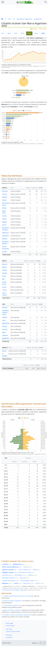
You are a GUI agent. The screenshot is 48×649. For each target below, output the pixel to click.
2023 (29, 33)
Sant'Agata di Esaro (10, 578)
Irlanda (4, 219)
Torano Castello (24, 570)
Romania (5, 191)
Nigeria (4, 267)
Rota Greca (7, 575)
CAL (9, 19)
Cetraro (39, 583)
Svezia (4, 225)
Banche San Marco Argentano (12, 601)
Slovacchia (5, 236)
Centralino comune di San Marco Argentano (16, 615)
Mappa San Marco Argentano (12, 610)
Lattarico (32, 575)
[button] (45, 2)
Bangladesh (5, 338)
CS (14, 19)
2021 (15, 33)
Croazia (4, 251)
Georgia (4, 326)
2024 (36, 33)
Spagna (4, 222)
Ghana (4, 276)
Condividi (43, 29)
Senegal (4, 273)
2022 (22, 33)
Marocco (4, 264)
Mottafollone (20, 575)
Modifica (33, 29)
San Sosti (25, 578)
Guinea (4, 287)
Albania (4, 208)
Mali (3, 279)
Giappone (5, 335)
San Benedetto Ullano (29, 580)
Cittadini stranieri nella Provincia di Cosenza (16, 596)
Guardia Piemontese (10, 580)
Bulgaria (4, 197)
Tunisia (4, 290)
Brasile (4, 351)
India (3, 320)
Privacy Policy (10, 626)
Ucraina (4, 194)
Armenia (4, 329)
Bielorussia (5, 233)
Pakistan (4, 307)
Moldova (4, 239)
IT (5, 19)
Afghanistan (6, 323)
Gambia (4, 270)
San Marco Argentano (24, 19)
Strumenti (9, 635)
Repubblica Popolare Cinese (5, 312)
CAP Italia (9, 629)
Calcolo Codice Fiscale (13, 631)
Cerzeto (27, 567)
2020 (9, 33)
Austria (4, 216)
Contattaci (9, 637)
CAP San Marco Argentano (11, 605)
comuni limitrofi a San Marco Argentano (14, 590)
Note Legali (9, 623)
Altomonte (28, 583)
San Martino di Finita (26, 572)
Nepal (4, 332)
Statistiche (38, 19)
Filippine (4, 317)
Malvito (37, 570)
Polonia (4, 200)
